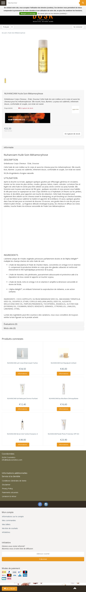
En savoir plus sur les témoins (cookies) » (52, 13)
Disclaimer (6, 484)
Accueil (4, 33)
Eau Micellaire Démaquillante (63, 398)
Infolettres (6, 532)
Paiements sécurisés (10, 492)
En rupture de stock (72, 134)
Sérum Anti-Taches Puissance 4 (22, 434)
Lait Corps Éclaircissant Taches (22, 363)
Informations (22, 374)
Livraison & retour (9, 496)
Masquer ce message (28, 13)
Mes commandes (9, 520)
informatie (8, 147)
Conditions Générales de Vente (14, 481)
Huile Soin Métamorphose (16, 33)
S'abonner (43, 559)
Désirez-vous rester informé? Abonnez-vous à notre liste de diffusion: (17, 547)
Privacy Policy (7, 488)
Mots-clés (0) (10, 328)
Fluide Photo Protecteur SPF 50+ (63, 434)
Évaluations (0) (10, 324)
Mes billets (6, 524)
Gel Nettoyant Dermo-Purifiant (22, 398)
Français (6, 27)
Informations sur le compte (13, 516)
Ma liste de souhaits (10, 528)
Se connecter (78, 27)
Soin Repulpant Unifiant (63, 363)
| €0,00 (9, 588)
